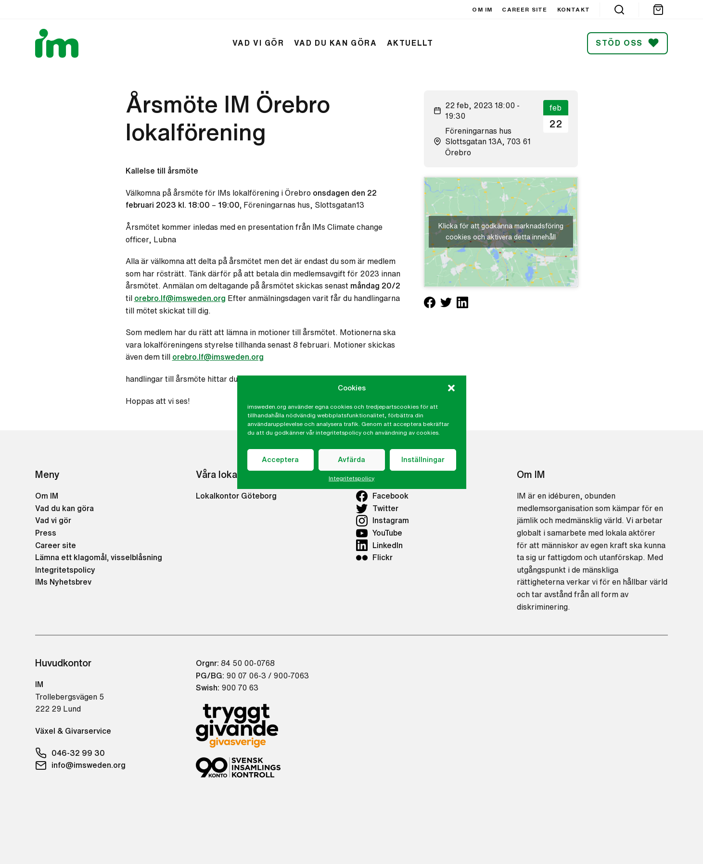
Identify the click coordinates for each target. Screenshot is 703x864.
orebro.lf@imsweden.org (180, 298)
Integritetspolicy (351, 478)
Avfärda (351, 459)
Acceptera (280, 459)
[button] (451, 388)
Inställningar (423, 459)
